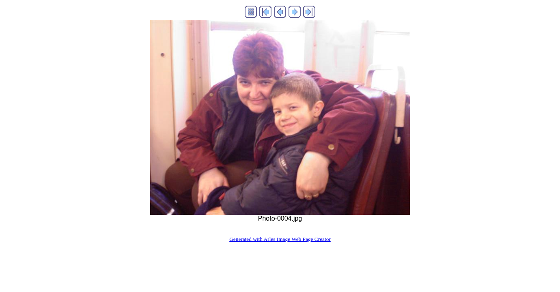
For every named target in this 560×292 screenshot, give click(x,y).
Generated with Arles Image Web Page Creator (280, 239)
